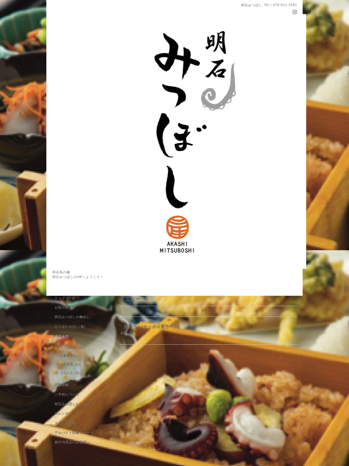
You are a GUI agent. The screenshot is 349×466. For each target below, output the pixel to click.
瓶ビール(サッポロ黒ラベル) (152, 326)
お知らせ (62, 307)
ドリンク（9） (71, 372)
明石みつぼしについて (72, 404)
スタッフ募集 (65, 423)
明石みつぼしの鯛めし (72, 317)
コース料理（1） (72, 347)
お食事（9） (69, 355)
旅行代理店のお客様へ (72, 442)
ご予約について (67, 394)
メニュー (62, 336)
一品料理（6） (71, 364)
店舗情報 (62, 385)
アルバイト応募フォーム (74, 433)
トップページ (65, 298)
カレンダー (63, 414)
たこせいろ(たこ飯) (70, 326)
